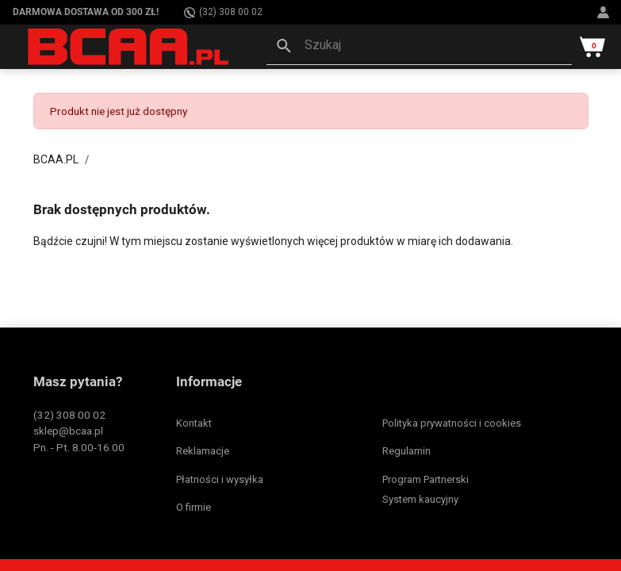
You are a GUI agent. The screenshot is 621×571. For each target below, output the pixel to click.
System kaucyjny (420, 499)
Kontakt (194, 423)
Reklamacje (202, 451)
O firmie (193, 507)
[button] (419, 47)
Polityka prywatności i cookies (451, 423)
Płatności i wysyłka (219, 479)
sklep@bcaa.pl (68, 430)
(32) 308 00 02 (223, 12)
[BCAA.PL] (129, 46)
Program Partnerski (425, 479)
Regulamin (406, 451)
